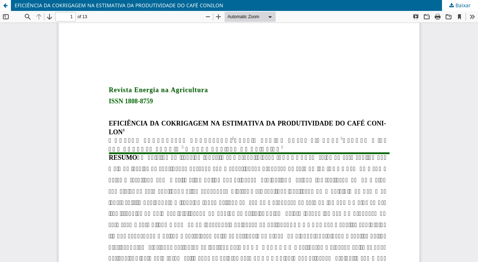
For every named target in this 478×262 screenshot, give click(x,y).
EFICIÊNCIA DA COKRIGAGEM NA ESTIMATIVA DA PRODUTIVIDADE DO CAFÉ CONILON (119, 5)
